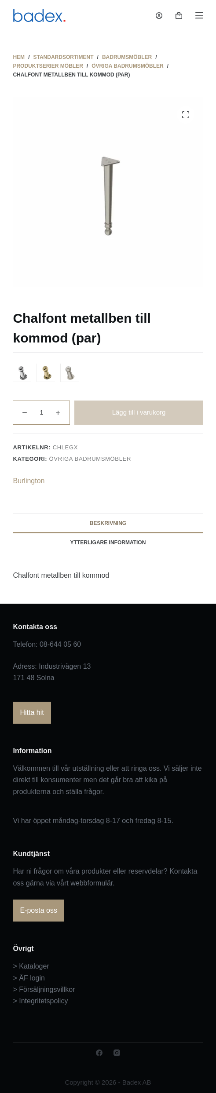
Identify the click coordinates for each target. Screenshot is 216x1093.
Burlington (28, 481)
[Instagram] (116, 1052)
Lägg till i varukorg (139, 412)
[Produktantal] (41, 413)
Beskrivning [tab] (108, 523)
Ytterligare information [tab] (108, 542)
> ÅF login (28, 978)
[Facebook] (99, 1052)
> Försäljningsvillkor (44, 989)
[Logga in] (159, 15)
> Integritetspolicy (40, 1001)
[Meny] (199, 15)
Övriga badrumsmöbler (90, 458)
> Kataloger (31, 966)
